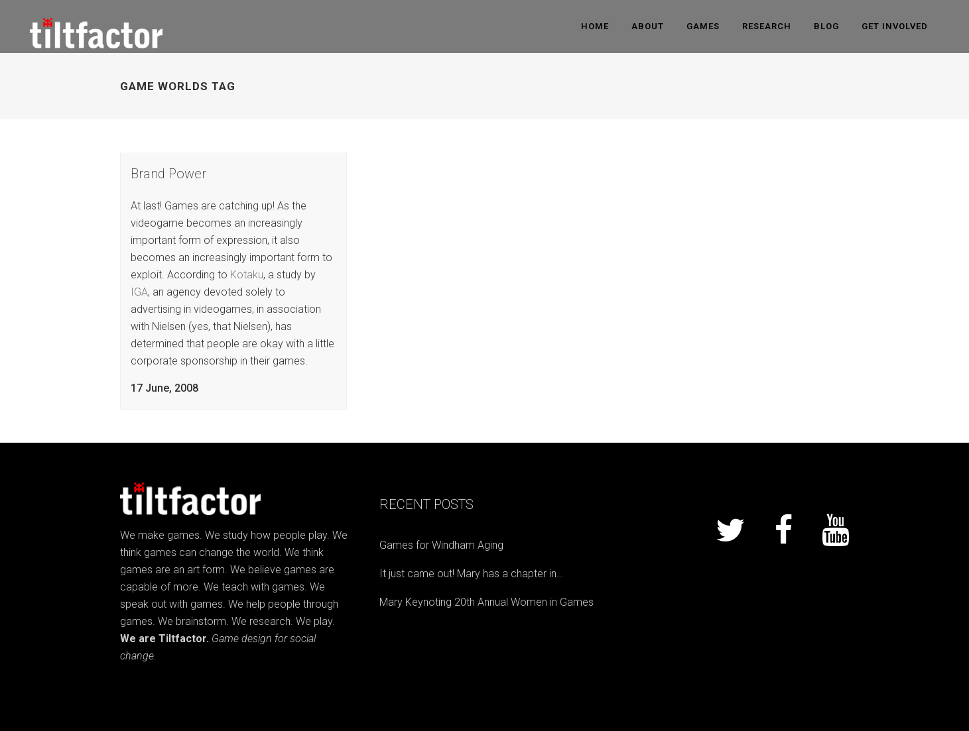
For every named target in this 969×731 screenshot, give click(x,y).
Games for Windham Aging (441, 545)
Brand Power (168, 174)
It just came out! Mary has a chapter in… (471, 573)
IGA (139, 292)
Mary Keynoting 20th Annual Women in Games (486, 602)
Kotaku (246, 274)
